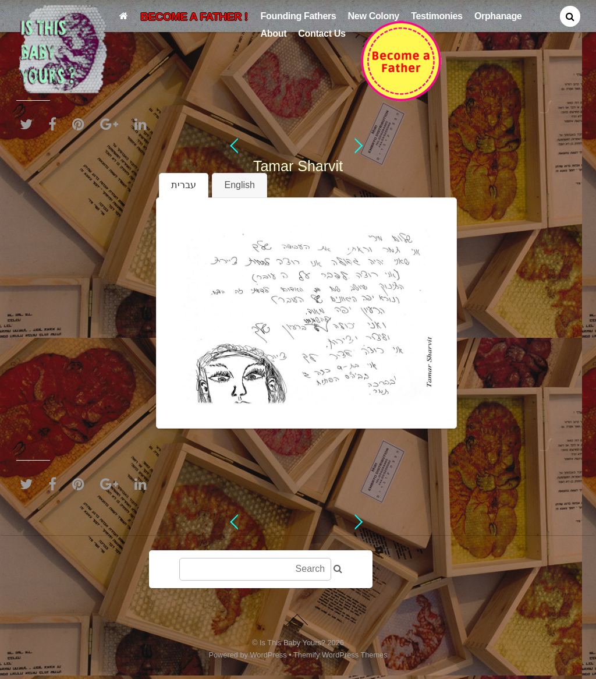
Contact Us (321, 33)
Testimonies (437, 15)
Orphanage (498, 15)
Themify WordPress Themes (340, 654)
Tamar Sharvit (298, 166)
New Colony (373, 15)
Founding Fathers (298, 15)
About (274, 33)
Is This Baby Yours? (292, 642)
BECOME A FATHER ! (193, 16)
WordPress (268, 654)
